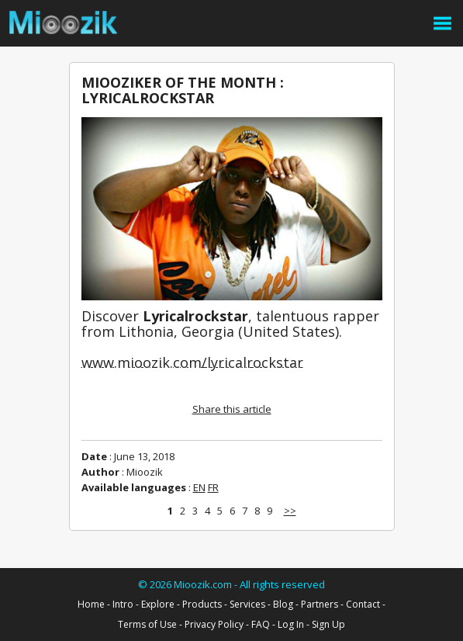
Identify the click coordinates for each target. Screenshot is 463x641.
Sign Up (328, 624)
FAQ (260, 624)
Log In (291, 624)
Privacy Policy (214, 624)
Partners (319, 604)
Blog (283, 604)
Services (247, 604)
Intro (122, 604)
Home (91, 604)
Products (202, 604)
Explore (157, 604)
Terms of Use (147, 624)
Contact (363, 604)
